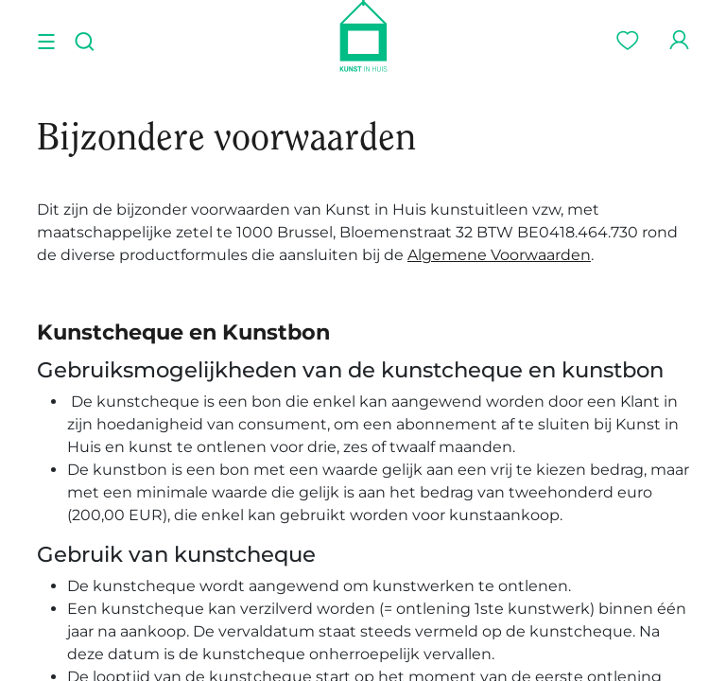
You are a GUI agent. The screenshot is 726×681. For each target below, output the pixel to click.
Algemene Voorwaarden (499, 255)
